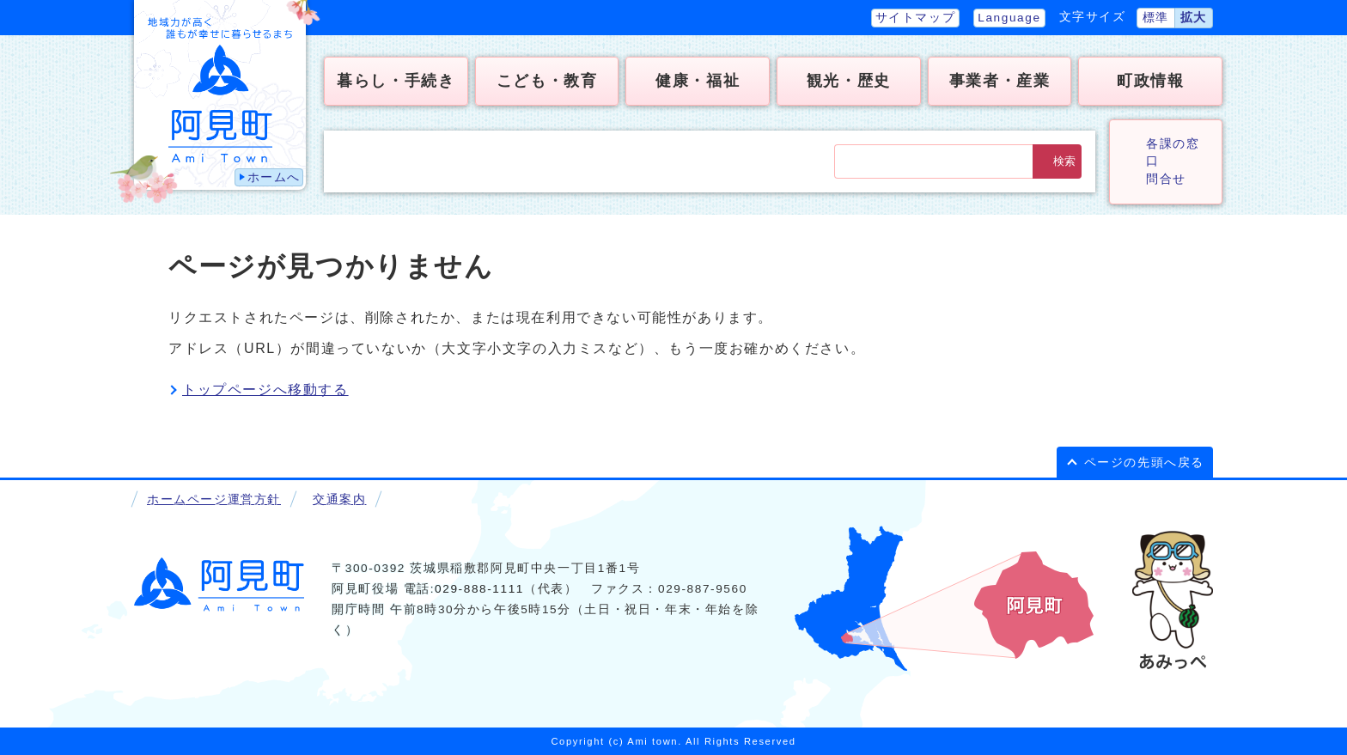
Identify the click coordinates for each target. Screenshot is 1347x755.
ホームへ (274, 177)
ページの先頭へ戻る (1144, 462)
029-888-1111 (479, 588)
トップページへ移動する (265, 389)
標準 (1156, 17)
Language (1009, 17)
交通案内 (339, 499)
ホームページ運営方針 (214, 499)
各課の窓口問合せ (1172, 161)
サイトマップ (915, 17)
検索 (1064, 161)
